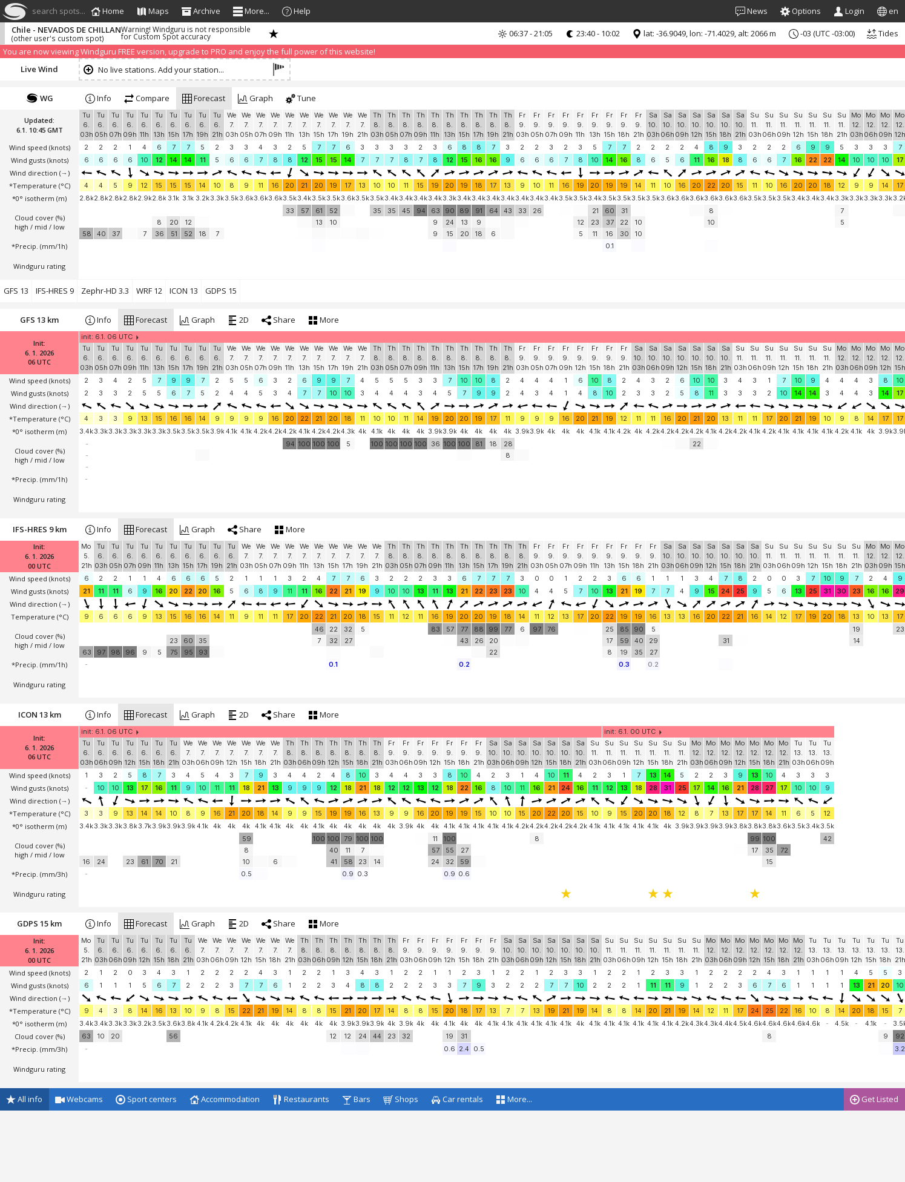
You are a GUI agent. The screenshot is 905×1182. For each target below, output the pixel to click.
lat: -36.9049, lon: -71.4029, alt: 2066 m (704, 33)
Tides (882, 33)
